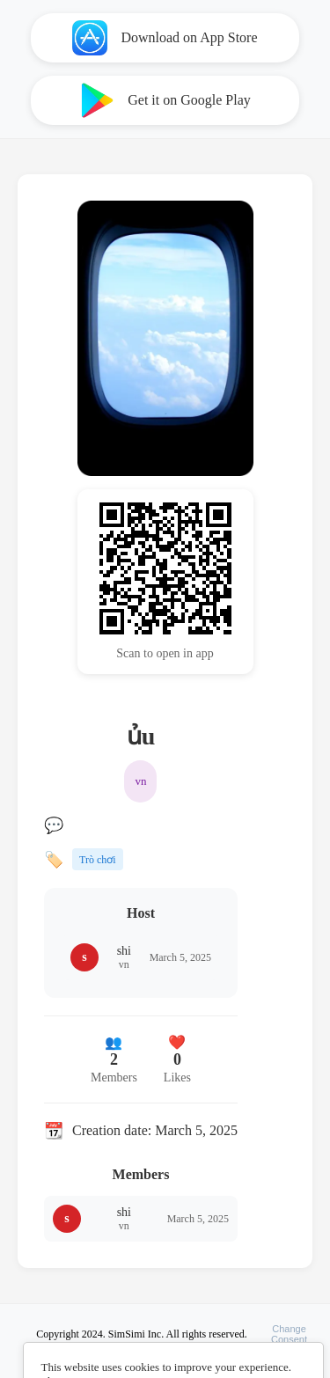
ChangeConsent (289, 1334)
